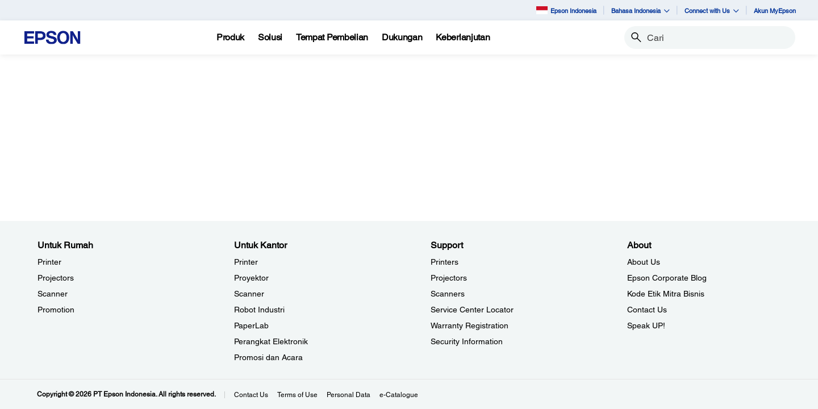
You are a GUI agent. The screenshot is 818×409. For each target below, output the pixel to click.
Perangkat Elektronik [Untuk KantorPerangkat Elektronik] (271, 341)
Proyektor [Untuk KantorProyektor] (251, 277)
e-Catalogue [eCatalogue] (398, 395)
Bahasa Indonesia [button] (640, 10)
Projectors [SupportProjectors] (449, 277)
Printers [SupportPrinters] (444, 261)
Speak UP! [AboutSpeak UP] (646, 325)
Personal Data (348, 395)
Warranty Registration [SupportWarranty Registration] (469, 325)
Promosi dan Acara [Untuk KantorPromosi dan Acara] (268, 357)
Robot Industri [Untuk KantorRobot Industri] (259, 309)
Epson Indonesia (566, 10)
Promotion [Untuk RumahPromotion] (55, 309)
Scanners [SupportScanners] (448, 293)
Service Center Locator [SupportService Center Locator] (472, 309)
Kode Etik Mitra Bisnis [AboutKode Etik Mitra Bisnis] (665, 293)
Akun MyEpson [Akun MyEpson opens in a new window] (775, 10)
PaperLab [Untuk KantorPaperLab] (251, 325)
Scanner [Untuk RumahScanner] (52, 293)
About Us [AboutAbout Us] (643, 261)
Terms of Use (297, 395)
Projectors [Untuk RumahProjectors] (55, 277)
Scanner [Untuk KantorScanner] (249, 293)
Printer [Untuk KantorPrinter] (246, 261)
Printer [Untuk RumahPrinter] (49, 261)
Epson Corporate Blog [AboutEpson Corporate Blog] (667, 277)
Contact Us (251, 395)
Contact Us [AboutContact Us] (647, 309)
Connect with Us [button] (712, 10)
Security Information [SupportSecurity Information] (467, 341)
